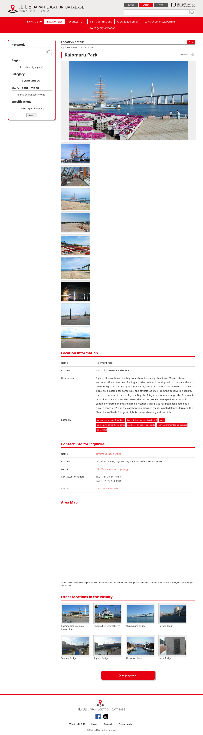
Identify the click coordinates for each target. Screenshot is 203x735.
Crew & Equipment (128, 21)
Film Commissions (101, 21)
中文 (161, 4)
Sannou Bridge (75, 647)
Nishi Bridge (173, 647)
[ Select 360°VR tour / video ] (31, 94)
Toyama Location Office (109, 453)
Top (62, 47)
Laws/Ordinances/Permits (160, 21)
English (146, 4)
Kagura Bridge (108, 647)
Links (94, 724)
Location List (54, 21)
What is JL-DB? (77, 724)
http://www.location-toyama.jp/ (113, 469)
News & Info (34, 21)
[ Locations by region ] (31, 67)
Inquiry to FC (129, 675)
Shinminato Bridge (140, 615)
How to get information (101, 28)
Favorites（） (76, 21)
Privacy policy (126, 724)
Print (191, 42)
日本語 (131, 4)
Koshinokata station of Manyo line (75, 617)
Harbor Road (173, 615)
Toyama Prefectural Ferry (108, 615)
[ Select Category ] (31, 80)
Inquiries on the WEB (107, 488)
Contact (108, 724)
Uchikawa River (140, 647)
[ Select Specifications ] (31, 108)
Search (31, 115)
